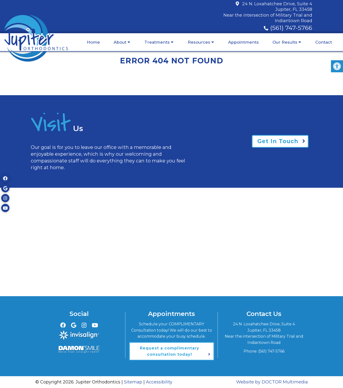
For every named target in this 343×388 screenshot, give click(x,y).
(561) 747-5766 (291, 27)
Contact (323, 42)
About (120, 42)
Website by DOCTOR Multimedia (272, 382)
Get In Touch (277, 141)
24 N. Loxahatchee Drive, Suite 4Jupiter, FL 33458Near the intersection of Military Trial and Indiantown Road (267, 12)
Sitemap (133, 382)
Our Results (284, 42)
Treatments (157, 42)
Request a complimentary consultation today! (169, 351)
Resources (199, 42)
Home (93, 42)
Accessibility (159, 382)
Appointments (243, 42)
